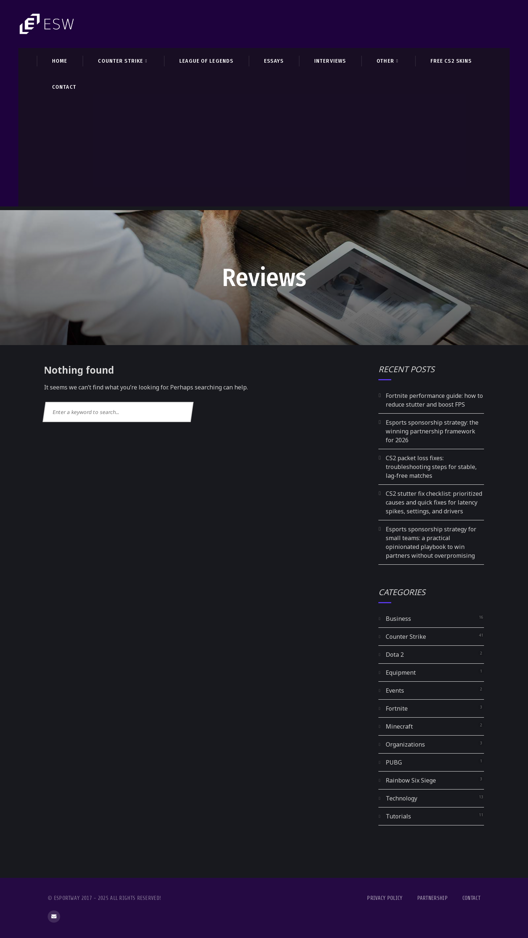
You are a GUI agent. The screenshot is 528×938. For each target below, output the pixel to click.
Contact (471, 898)
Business (398, 619)
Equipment (401, 672)
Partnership (432, 898)
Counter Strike (406, 637)
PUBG (394, 762)
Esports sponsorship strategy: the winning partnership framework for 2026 (432, 431)
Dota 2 (395, 655)
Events (395, 690)
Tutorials (398, 816)
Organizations (405, 744)
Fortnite (397, 708)
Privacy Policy (384, 898)
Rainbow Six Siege (411, 780)
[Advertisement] (264, 155)
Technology (401, 798)
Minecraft (399, 726)
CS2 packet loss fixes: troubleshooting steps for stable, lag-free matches (431, 467)
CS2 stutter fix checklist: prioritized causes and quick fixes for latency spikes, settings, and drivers (434, 502)
